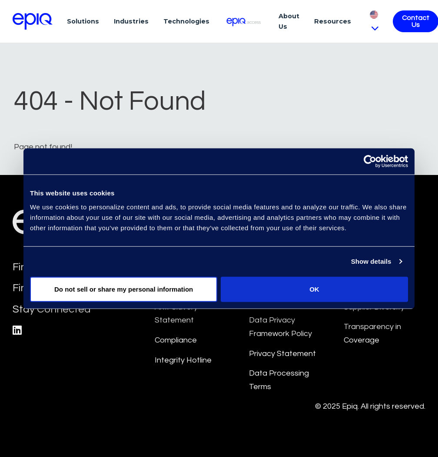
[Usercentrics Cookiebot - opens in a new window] (370, 161)
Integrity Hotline (183, 360)
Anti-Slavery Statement (176, 314)
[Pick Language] (374, 21)
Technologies (186, 21)
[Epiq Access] (244, 21)
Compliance (176, 340)
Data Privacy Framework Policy (280, 327)
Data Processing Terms (279, 380)
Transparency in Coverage (372, 333)
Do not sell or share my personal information (123, 288)
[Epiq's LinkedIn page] (17, 330)
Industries (131, 21)
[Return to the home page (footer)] (33, 21)
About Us (289, 21)
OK (314, 288)
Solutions (83, 21)
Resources (332, 21)
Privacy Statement (282, 353)
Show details (371, 261)
